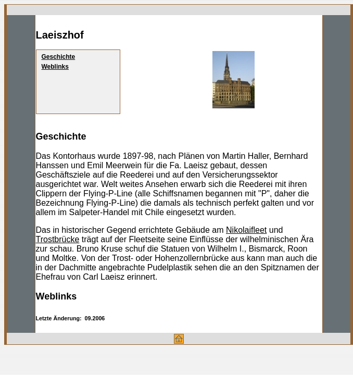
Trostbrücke (58, 239)
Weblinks (55, 66)
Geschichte (58, 56)
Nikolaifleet (246, 230)
